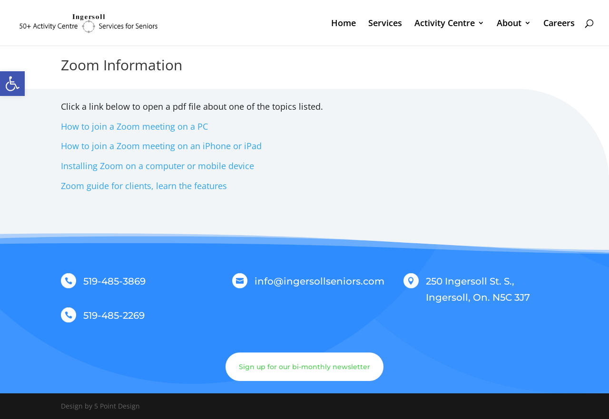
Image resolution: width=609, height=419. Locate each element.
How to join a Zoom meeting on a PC (134, 126)
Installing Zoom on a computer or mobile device (157, 165)
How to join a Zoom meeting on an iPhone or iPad (161, 146)
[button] (12, 83)
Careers (559, 24)
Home (343, 24)
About (509, 24)
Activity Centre (444, 24)
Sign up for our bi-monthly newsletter (304, 366)
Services (385, 24)
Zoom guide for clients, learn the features (144, 185)
